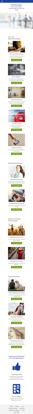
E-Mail (23, 410)
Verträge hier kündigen (12, 408)
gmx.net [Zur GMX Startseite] (16, 1)
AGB (22, 406)
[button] (2, 1)
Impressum (17, 406)
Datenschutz (22, 408)
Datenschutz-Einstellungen (14, 410)
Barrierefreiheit (16, 412)
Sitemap (11, 406)
